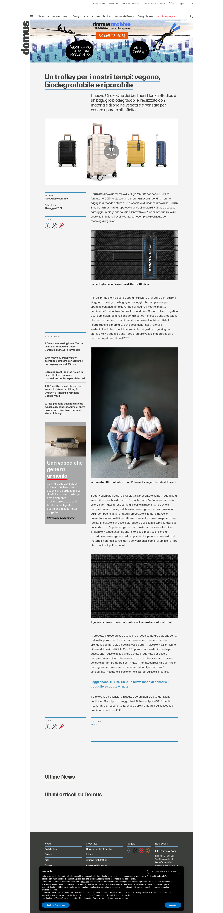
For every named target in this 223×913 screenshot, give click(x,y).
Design (76, 16)
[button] (164, 871)
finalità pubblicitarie (58, 887)
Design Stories (145, 16)
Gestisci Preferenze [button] (56, 905)
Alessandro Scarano (56, 198)
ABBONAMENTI (150, 4)
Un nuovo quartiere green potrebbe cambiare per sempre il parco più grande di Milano (64, 361)
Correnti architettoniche (99, 849)
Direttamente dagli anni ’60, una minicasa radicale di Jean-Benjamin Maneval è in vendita (64, 347)
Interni (66, 16)
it (170, 4)
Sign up (182, 3)
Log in (190, 3)
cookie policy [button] (130, 879)
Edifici (89, 854)
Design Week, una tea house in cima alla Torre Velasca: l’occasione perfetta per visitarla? (65, 375)
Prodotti (107, 16)
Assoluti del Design (124, 16)
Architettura (53, 16)
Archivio (95, 16)
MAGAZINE (113, 4)
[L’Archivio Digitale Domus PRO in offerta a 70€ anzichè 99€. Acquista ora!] (111, 41)
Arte (85, 16)
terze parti (85, 882)
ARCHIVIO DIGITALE (131, 4)
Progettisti (91, 843)
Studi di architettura (96, 860)
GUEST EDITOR (99, 4)
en (173, 4)
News (41, 16)
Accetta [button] (172, 905)
